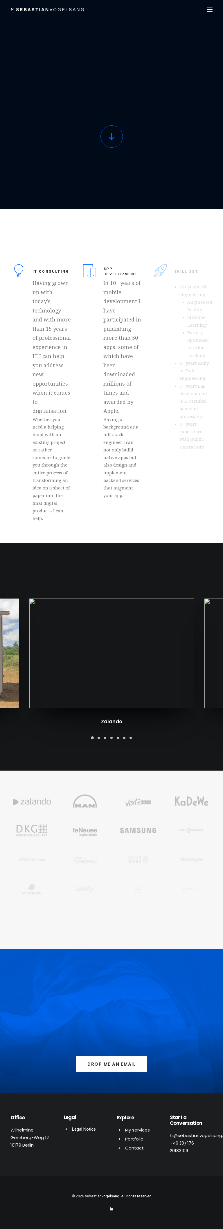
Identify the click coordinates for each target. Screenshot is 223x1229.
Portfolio (134, 1138)
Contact (134, 1147)
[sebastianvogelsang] (47, 9)
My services (137, 1129)
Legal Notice (84, 1128)
